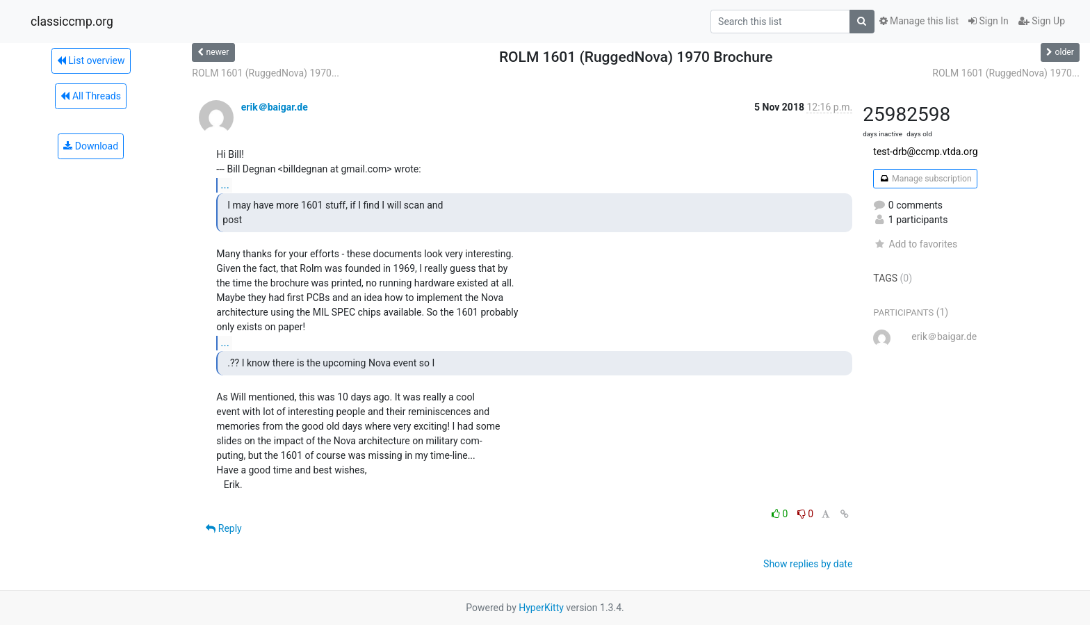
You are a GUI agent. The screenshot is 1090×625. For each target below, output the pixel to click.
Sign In (988, 20)
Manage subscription (925, 179)
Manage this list (919, 20)
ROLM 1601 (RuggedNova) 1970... (265, 73)
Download (90, 146)
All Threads (90, 96)
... (224, 184)
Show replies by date (807, 563)
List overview (91, 60)
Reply (223, 528)
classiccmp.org (72, 22)
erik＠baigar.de (274, 107)
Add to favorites (915, 244)
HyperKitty (541, 607)
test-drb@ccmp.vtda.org (925, 151)
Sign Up (1041, 20)
